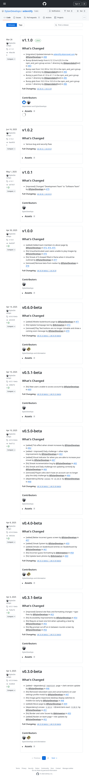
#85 (65, 78)
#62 (29, 448)
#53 (52, 614)
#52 (45, 719)
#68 (29, 481)
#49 (65, 704)
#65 (75, 463)
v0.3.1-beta (32, 597)
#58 (72, 552)
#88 (45, 57)
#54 (75, 617)
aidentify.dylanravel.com (64, 54)
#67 (53, 460)
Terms (18, 768)
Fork (68, 11)
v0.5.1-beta (32, 372)
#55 (45, 624)
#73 (45, 248)
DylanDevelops (13, 11)
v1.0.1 (27, 172)
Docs (52, 768)
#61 (45, 549)
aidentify (28, 11)
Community (45, 768)
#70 (67, 331)
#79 (47, 189)
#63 (61, 454)
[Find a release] (68, 25)
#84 (65, 72)
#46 (47, 688)
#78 (27, 266)
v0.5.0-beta (32, 430)
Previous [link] (37, 758)
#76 (45, 254)
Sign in (77, 4)
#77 (55, 260)
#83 (29, 66)
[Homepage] (44, 4)
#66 (45, 469)
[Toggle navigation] (4, 3)
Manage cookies (68, 768)
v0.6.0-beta (32, 307)
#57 (27, 540)
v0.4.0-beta (32, 523)
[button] (51, 111)
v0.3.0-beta (32, 671)
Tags (20, 25)
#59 (67, 543)
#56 (45, 630)
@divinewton (58, 325)
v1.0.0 (27, 230)
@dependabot (69, 63)
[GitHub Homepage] (37, 773)
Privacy (24, 768)
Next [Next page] (53, 758)
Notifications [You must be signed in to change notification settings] (54, 11)
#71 (77, 321)
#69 (29, 389)
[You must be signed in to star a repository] (81, 11)
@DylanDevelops (33, 57)
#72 (68, 325)
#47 (67, 694)
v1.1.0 (27, 40)
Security (30, 768)
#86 (65, 84)
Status (37, 768)
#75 (54, 248)
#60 (66, 556)
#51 (45, 710)
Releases (11, 25)
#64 (68, 475)
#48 (62, 700)
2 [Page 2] (48, 758)
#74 (49, 248)
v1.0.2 (27, 129)
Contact (58, 768)
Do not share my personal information (44, 770)
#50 (69, 713)
